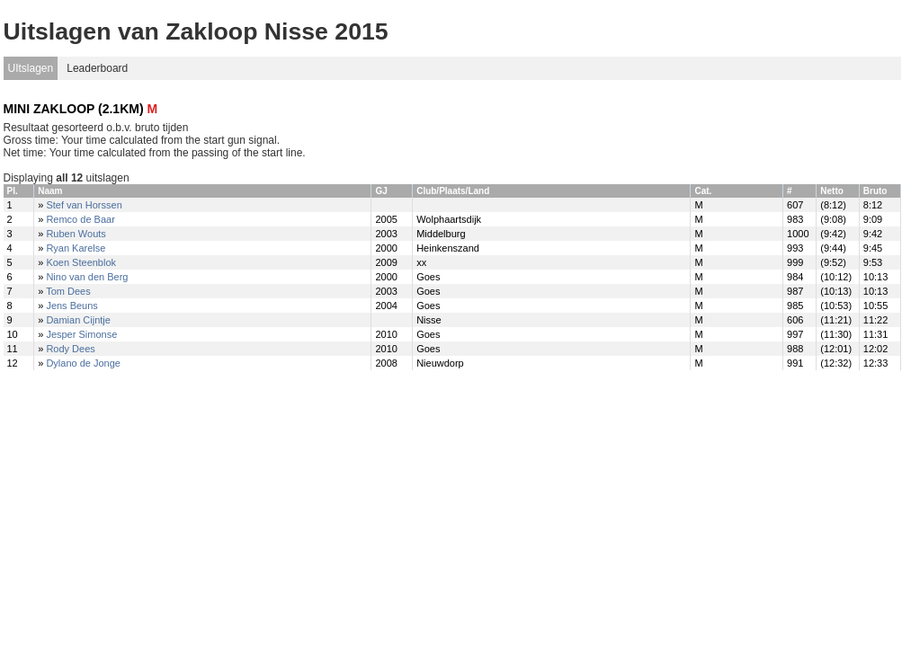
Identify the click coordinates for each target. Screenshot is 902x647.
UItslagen (31, 68)
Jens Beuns (71, 305)
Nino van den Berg (87, 276)
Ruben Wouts (75, 233)
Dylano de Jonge (83, 363)
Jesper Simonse (81, 334)
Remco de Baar (80, 219)
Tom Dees (68, 291)
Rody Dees (70, 348)
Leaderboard (97, 68)
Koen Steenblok (81, 262)
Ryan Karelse (75, 248)
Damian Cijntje (78, 320)
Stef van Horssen (83, 204)
